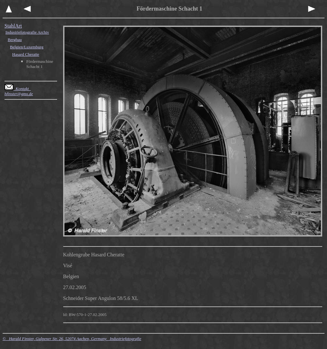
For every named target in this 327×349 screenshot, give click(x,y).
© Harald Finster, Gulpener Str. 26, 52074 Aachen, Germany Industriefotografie (72, 338)
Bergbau (15, 39)
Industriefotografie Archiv (27, 32)
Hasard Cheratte (25, 54)
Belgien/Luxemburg (26, 47)
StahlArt (13, 26)
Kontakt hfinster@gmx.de (18, 91)
